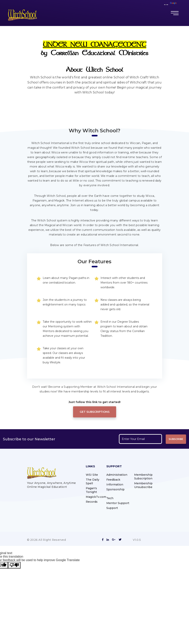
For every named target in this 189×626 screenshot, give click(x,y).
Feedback (113, 479)
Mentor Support (117, 503)
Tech (109, 498)
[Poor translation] (14, 565)
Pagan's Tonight (91, 490)
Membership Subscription (143, 476)
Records (92, 501)
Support (112, 508)
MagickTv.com (96, 497)
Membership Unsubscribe (143, 485)
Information (114, 484)
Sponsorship (115, 489)
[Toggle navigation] (174, 13)
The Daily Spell (92, 481)
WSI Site (92, 474)
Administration (116, 474)
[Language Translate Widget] (166, 4)
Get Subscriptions (94, 412)
